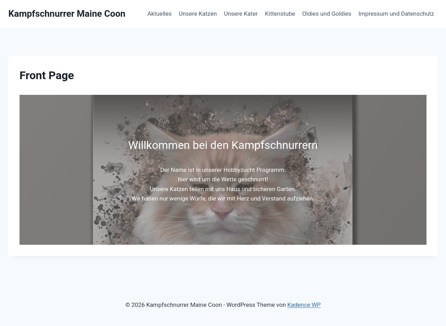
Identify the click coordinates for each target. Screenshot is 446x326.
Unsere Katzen (198, 13)
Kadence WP (304, 304)
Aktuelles (159, 13)
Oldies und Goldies (326, 13)
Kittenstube (280, 13)
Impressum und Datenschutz (396, 13)
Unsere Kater (241, 13)
